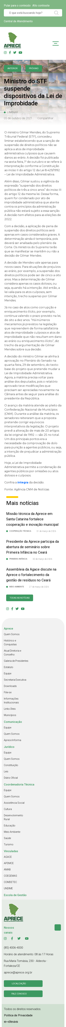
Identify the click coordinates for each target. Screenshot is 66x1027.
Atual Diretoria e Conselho (12, 652)
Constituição (11, 765)
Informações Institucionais (11, 700)
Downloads (10, 686)
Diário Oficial (11, 777)
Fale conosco (19, 994)
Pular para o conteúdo (17, 5)
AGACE (8, 856)
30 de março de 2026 (42, 559)
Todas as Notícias (20, 598)
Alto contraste (41, 5)
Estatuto (8, 667)
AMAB (7, 869)
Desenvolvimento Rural (13, 817)
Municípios (10, 715)
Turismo (8, 844)
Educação (9, 825)
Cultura (8, 809)
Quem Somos (12, 634)
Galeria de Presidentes (16, 660)
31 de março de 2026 (46, 531)
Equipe (7, 673)
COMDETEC (10, 882)
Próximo (34, 68)
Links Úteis (10, 708)
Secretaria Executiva (15, 679)
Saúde (7, 838)
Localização (19, 983)
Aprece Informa (12, 740)
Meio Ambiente (12, 831)
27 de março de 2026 (39, 587)
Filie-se (7, 692)
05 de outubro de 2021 (18, 118)
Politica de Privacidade (18, 1015)
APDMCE (9, 863)
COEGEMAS (10, 875)
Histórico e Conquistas (10, 642)
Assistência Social (14, 802)
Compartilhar (45, 118)
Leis (6, 771)
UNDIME (8, 888)
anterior (12, 68)
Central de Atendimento (18, 21)
